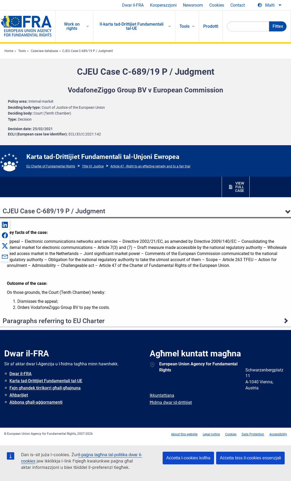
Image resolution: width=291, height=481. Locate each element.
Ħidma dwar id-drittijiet (171, 402)
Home (8, 51)
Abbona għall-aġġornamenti (35, 402)
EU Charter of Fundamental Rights (50, 166)
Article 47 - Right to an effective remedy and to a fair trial (150, 166)
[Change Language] (270, 5)
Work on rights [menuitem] (72, 26)
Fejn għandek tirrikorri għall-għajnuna (45, 387)
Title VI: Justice (93, 166)
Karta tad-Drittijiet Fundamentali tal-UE (45, 380)
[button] (4, 224)
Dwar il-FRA (133, 5)
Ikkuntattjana (162, 395)
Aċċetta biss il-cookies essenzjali (250, 458)
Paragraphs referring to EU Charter (54, 321)
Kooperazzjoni (163, 5)
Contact (237, 5)
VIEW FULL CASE (239, 187)
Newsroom (193, 5)
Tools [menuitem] (185, 26)
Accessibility (278, 434)
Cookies (216, 5)
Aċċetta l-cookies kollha (188, 458)
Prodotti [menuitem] (210, 26)
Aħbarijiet (18, 395)
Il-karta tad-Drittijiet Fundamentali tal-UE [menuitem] (131, 26)
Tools (22, 51)
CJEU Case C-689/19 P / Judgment (87, 51)
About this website (184, 434)
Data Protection (253, 434)
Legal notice (211, 434)
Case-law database (44, 51)
